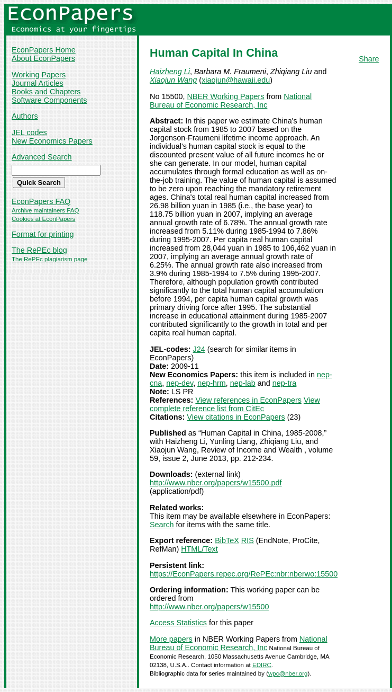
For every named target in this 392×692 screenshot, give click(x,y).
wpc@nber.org (287, 673)
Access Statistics (178, 622)
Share (369, 59)
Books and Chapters (46, 91)
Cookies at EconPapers (43, 219)
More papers (171, 639)
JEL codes (29, 132)
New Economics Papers (52, 141)
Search (162, 524)
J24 (199, 349)
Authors (25, 116)
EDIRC (261, 665)
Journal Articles (37, 83)
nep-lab (243, 383)
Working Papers (39, 74)
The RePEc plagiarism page (49, 259)
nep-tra (284, 383)
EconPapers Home (44, 50)
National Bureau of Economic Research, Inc (231, 100)
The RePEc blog (39, 250)
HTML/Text (199, 549)
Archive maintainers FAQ (45, 210)
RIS (247, 540)
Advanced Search (42, 157)
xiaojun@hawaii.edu (236, 80)
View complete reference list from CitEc (235, 404)
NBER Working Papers (225, 96)
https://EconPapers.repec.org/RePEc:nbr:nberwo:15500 (244, 574)
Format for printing (43, 234)
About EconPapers (43, 58)
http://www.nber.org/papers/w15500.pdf (216, 482)
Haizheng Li (170, 71)
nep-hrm (211, 383)
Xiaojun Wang (173, 80)
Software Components (49, 100)
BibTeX (227, 540)
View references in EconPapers (248, 400)
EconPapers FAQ (41, 201)
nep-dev (179, 383)
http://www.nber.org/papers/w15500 (209, 606)
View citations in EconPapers (236, 417)
